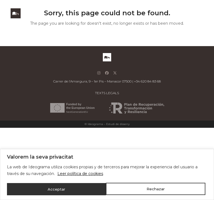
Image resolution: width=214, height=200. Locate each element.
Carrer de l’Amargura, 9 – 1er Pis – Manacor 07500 (92, 81)
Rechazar (56, 189)
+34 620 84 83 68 (147, 81)
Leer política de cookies (80, 174)
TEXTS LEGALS (107, 93)
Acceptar (158, 189)
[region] (107, 174)
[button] (200, 13)
